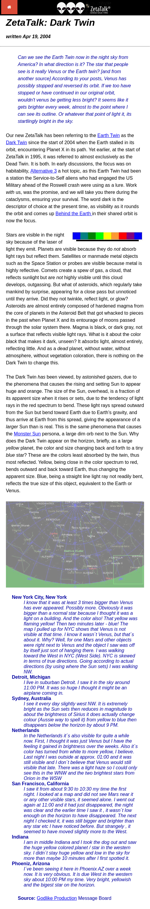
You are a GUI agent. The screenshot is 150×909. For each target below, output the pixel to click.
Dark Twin (16, 142)
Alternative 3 (43, 170)
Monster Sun (27, 433)
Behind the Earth (73, 213)
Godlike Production (57, 898)
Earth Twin (109, 135)
